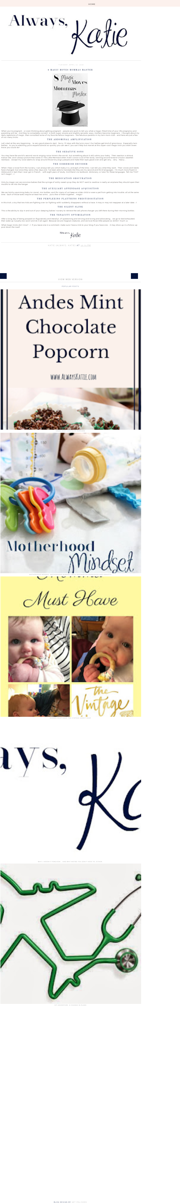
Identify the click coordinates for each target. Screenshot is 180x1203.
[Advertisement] (70, 1047)
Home (70, 274)
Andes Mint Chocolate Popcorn (70, 431)
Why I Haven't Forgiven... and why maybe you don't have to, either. (70, 861)
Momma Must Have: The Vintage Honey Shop (70, 718)
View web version (70, 279)
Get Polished (79, 1202)
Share (70, 249)
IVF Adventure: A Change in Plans (70, 1005)
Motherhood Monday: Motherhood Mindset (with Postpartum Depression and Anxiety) (70, 574)
